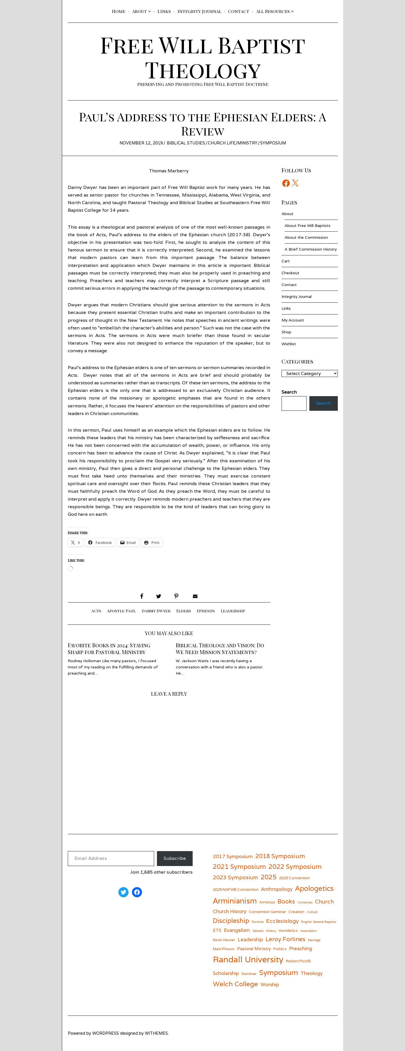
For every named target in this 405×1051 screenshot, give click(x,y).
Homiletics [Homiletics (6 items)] (288, 930)
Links (164, 11)
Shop (286, 331)
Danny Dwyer (156, 610)
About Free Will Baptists (307, 225)
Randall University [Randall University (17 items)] (248, 959)
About (139, 11)
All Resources (273, 11)
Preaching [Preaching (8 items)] (300, 948)
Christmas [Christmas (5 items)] (305, 902)
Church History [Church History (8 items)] (229, 911)
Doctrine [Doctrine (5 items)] (258, 922)
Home (118, 11)
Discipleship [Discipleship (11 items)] (231, 920)
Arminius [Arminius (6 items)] (267, 902)
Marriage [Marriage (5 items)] (314, 940)
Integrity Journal (199, 11)
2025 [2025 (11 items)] (268, 877)
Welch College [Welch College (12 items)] (235, 983)
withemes (156, 1033)
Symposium (273, 143)
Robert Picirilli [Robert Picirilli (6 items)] (298, 960)
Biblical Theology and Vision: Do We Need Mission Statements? (220, 648)
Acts (96, 610)
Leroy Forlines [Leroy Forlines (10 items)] (285, 939)
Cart (286, 261)
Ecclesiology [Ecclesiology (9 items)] (282, 920)
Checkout (290, 272)
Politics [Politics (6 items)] (280, 948)
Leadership (233, 610)
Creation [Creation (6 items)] (296, 911)
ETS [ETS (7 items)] (217, 930)
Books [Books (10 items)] (286, 901)
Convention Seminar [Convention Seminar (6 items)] (267, 911)
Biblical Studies (186, 143)
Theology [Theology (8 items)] (312, 973)
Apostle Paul (121, 610)
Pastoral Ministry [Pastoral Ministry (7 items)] (254, 948)
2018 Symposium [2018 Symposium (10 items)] (280, 856)
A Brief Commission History (311, 249)
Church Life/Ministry (232, 143)
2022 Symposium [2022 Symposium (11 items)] (295, 866)
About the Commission (306, 237)
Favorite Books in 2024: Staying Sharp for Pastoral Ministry (109, 648)
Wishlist (289, 343)
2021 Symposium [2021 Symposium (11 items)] (239, 866)
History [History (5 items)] (271, 931)
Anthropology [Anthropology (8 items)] (276, 889)
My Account (293, 320)
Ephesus (206, 610)
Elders (183, 610)
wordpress (105, 1033)
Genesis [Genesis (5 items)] (258, 931)
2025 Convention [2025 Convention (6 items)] (294, 877)
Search (323, 403)
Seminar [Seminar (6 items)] (248, 973)
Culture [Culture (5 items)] (312, 912)
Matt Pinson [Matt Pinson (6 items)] (224, 948)
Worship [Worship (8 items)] (269, 984)
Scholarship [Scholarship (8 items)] (226, 973)
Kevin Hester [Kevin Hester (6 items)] (224, 939)
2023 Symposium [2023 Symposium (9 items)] (235, 877)
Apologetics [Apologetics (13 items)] (314, 888)
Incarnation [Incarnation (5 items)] (308, 931)
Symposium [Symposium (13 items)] (278, 972)
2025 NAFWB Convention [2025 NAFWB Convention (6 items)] (235, 889)
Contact (238, 11)
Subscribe (175, 858)
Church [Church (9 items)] (324, 901)
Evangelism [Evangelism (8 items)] (237, 930)
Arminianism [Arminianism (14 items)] (235, 900)
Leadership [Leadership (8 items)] (250, 939)
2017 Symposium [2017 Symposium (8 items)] (233, 856)
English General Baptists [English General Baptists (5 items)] (318, 922)
